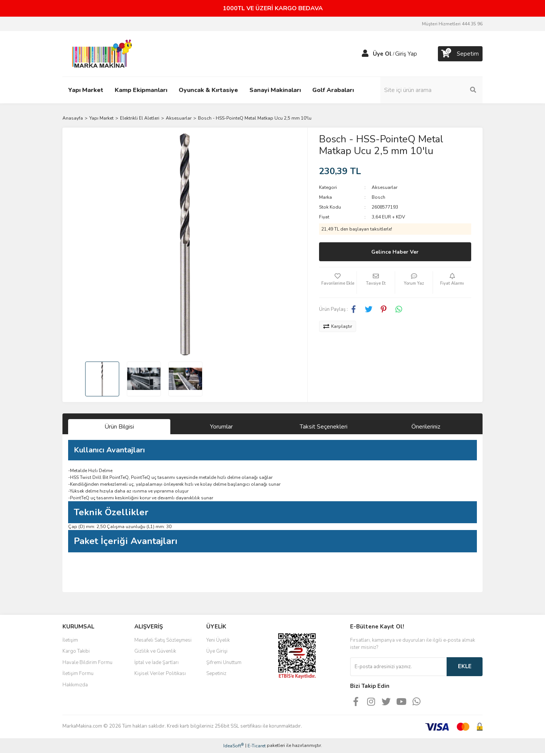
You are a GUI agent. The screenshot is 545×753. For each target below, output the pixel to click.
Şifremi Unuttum (223, 662)
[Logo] (99, 53)
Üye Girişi (216, 651)
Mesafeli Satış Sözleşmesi (163, 640)
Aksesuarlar (384, 187)
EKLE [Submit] (465, 666)
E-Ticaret (257, 746)
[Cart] (460, 53)
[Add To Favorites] (338, 282)
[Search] (431, 90)
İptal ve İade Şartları (156, 662)
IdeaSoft (233, 745)
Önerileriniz (425, 426)
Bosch (378, 197)
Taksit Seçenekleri (323, 426)
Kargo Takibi (76, 651)
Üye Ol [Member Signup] (382, 54)
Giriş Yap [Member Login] (406, 54)
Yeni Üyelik (218, 640)
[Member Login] (365, 53)
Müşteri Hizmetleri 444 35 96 (452, 24)
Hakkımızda (75, 684)
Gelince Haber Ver (395, 252)
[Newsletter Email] (398, 666)
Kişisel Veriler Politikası (160, 673)
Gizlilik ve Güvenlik (155, 651)
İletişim (70, 640)
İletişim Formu (77, 673)
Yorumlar (221, 426)
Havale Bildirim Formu (87, 662)
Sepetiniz (216, 673)
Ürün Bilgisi (119, 426)
